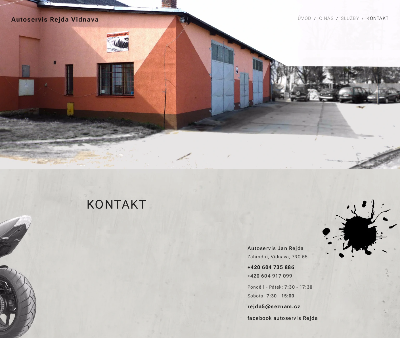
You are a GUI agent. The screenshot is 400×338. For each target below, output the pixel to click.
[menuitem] (306, 18)
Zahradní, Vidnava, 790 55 (278, 256)
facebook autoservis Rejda (283, 318)
